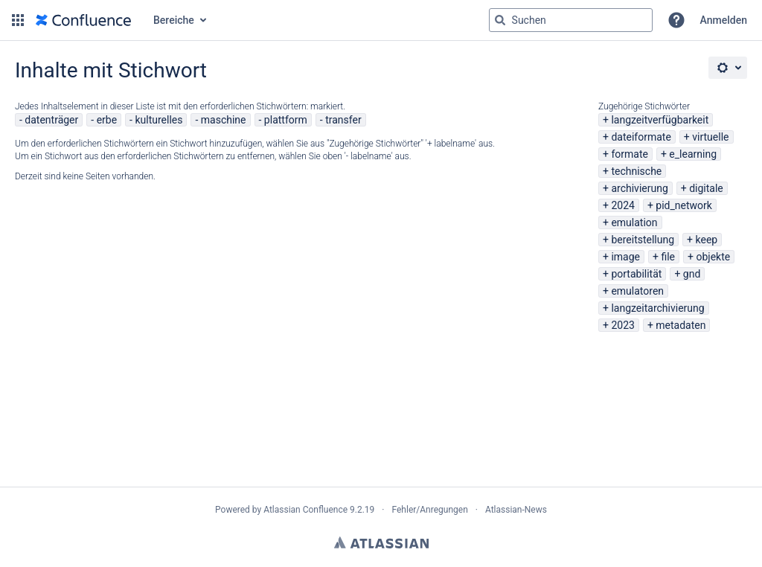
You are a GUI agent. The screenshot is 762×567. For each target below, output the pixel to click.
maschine (223, 120)
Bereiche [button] (173, 20)
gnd (692, 274)
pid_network (684, 205)
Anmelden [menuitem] (723, 20)
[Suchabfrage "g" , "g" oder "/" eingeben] (571, 20)
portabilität (636, 274)
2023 (622, 325)
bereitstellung (642, 240)
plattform (285, 120)
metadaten (680, 325)
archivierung (639, 188)
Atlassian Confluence (305, 509)
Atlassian (381, 542)
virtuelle (710, 137)
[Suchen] (500, 20)
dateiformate (640, 137)
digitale (706, 188)
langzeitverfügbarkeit (659, 120)
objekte (713, 257)
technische (636, 171)
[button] (17, 20)
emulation (634, 222)
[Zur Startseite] (83, 20)
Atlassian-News (516, 509)
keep (707, 240)
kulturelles (158, 120)
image (625, 257)
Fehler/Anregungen (430, 509)
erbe (107, 120)
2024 (622, 205)
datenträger (51, 120)
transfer (343, 120)
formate (629, 154)
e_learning (693, 154)
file (668, 257)
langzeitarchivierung (657, 308)
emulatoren (637, 291)
